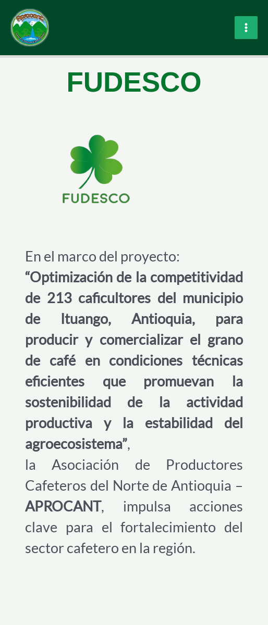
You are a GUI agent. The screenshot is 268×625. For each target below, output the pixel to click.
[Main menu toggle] (246, 27)
